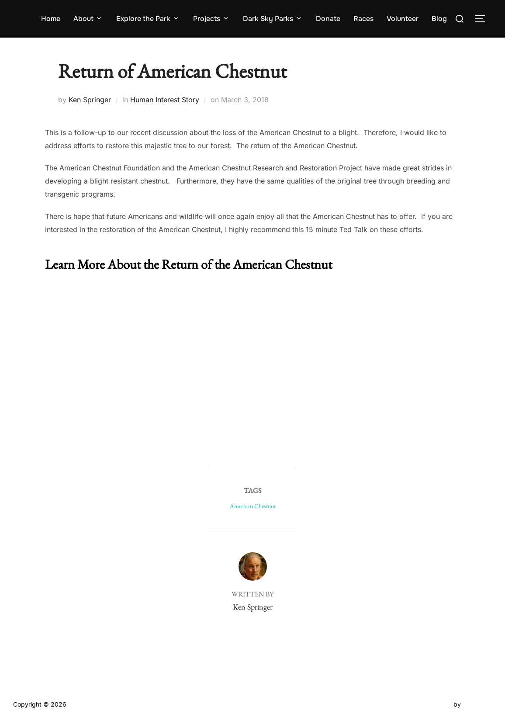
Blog (439, 18)
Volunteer (403, 18)
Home (50, 18)
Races (363, 18)
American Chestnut (253, 506)
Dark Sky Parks (273, 18)
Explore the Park (148, 18)
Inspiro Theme (431, 704)
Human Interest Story (164, 99)
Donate (328, 18)
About (88, 18)
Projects (211, 18)
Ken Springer (90, 99)
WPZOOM (477, 704)
